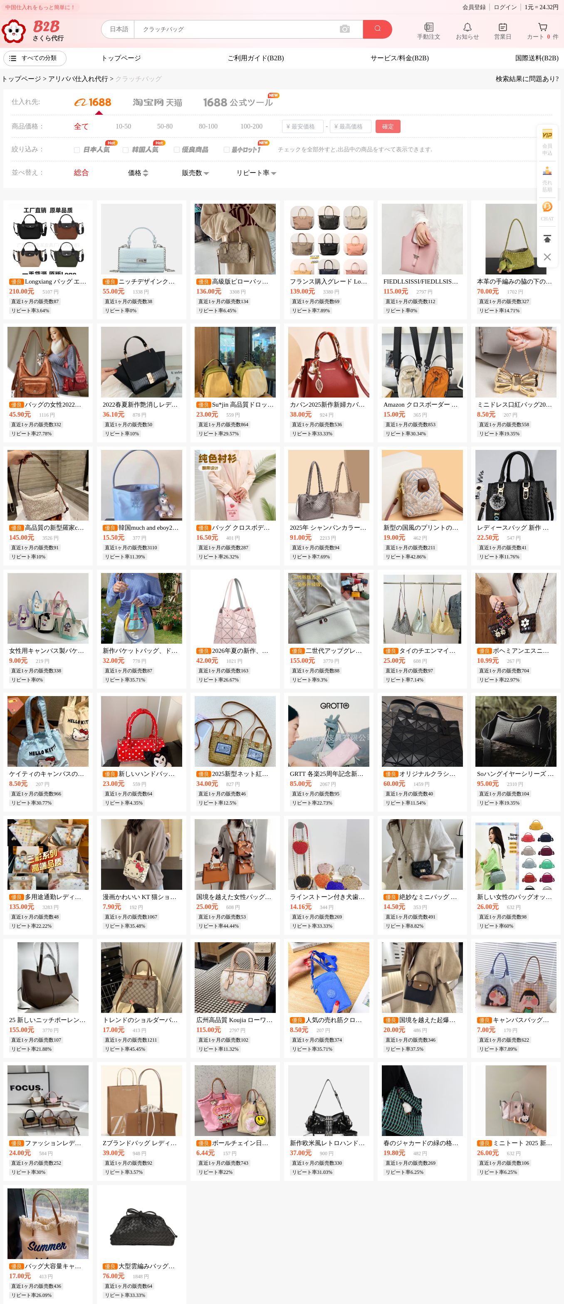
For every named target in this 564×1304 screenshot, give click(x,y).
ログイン (505, 7)
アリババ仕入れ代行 (78, 78)
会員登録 (474, 7)
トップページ (21, 78)
